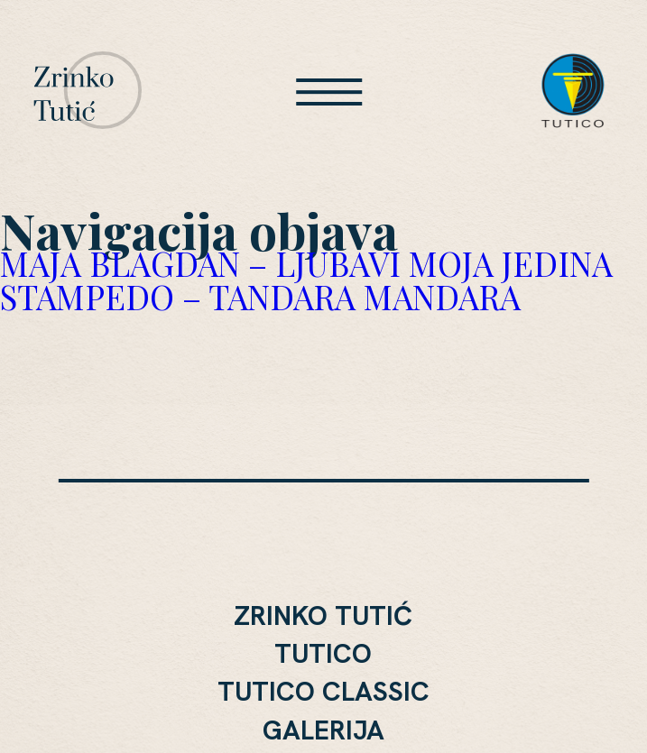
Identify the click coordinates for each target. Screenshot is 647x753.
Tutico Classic (323, 692)
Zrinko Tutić (323, 616)
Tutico (323, 654)
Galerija (323, 730)
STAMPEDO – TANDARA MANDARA (260, 296)
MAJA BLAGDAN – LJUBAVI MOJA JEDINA (306, 263)
